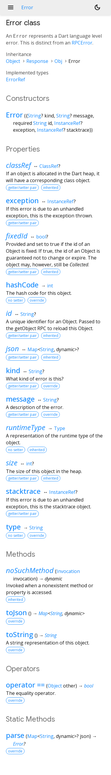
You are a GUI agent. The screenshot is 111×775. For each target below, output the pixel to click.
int (50, 285)
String (34, 115)
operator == (25, 685)
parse (15, 735)
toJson (16, 612)
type (13, 526)
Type (59, 428)
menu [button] (10, 7)
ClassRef (48, 166)
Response (37, 61)
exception (22, 200)
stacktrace (23, 491)
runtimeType (25, 427)
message (20, 399)
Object (13, 61)
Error (14, 115)
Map (33, 349)
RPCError (82, 42)
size (11, 462)
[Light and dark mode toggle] (97, 7)
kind (13, 370)
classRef (18, 165)
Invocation (68, 571)
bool (41, 236)
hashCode (22, 284)
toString (19, 634)
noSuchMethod (30, 570)
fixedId (17, 236)
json (12, 348)
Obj (58, 61)
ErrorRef (15, 79)
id (9, 313)
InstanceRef (67, 123)
